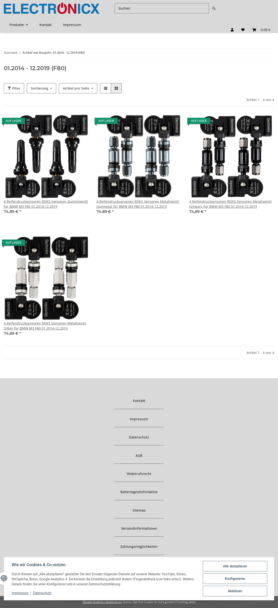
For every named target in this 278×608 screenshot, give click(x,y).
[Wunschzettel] (242, 29)
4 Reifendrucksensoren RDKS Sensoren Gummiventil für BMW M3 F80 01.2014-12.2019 (46, 204)
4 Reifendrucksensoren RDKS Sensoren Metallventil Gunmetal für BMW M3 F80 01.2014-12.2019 (137, 204)
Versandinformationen (139, 528)
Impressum (72, 24)
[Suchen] (162, 8)
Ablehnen (235, 591)
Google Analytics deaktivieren (102, 602)
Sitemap (139, 510)
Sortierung (39, 88)
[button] (232, 29)
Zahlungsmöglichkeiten (139, 546)
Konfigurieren (235, 579)
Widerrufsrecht (139, 473)
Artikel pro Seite (76, 88)
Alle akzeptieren (235, 566)
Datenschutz (139, 437)
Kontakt (45, 24)
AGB (139, 455)
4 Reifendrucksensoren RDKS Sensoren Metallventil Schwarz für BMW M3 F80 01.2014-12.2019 (230, 204)
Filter (14, 88)
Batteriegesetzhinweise (139, 492)
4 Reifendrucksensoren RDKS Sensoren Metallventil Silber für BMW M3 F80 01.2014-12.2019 (45, 326)
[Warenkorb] (261, 29)
